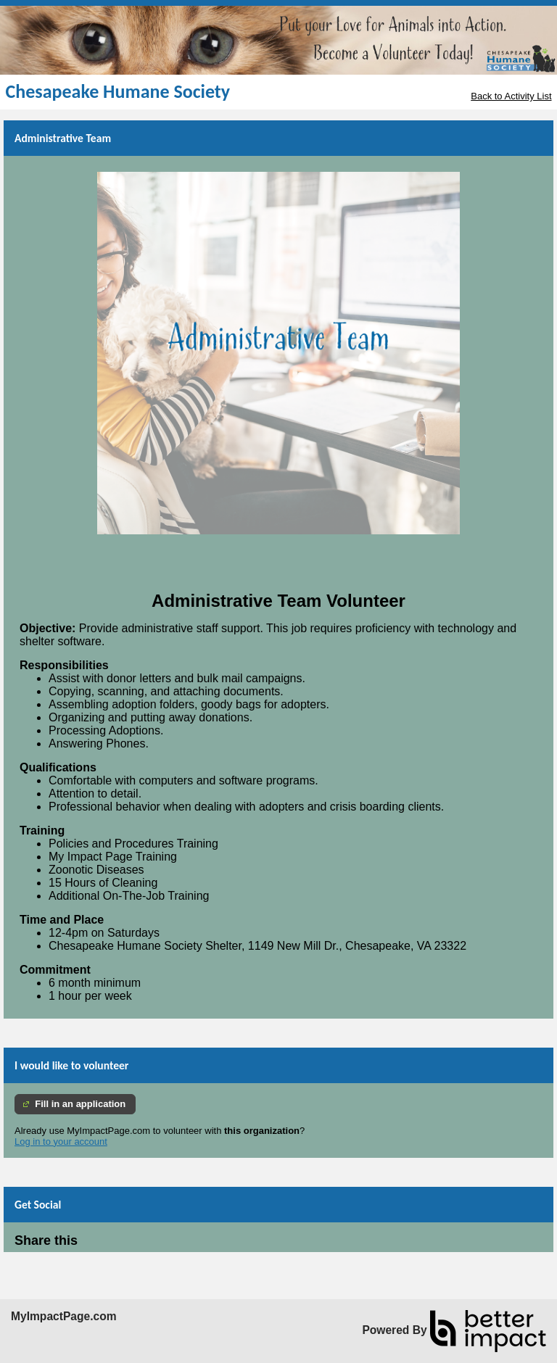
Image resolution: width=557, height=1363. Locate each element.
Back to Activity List (511, 96)
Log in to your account (61, 1141)
